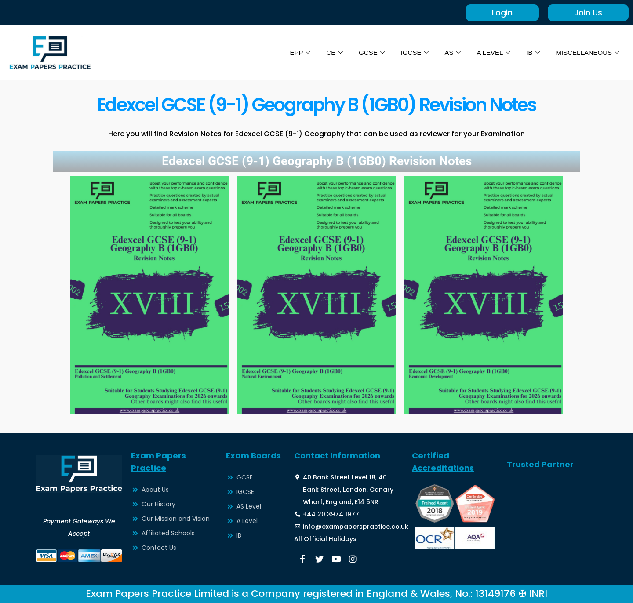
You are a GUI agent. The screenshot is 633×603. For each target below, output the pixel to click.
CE (334, 53)
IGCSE (414, 53)
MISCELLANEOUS (587, 53)
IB (533, 53)
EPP (300, 53)
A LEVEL (493, 53)
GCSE (372, 53)
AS (452, 53)
